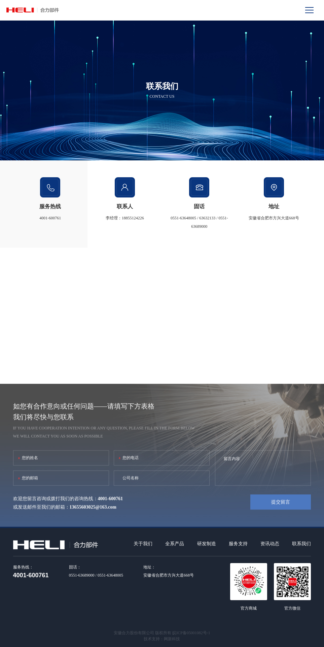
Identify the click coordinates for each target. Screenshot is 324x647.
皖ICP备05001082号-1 (191, 632)
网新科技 (172, 639)
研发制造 (206, 543)
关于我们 (143, 543)
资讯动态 (269, 543)
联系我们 (301, 543)
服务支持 (238, 543)
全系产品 (174, 543)
